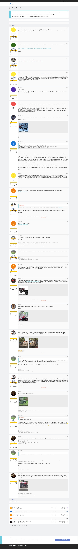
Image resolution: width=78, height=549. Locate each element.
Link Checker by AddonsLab (18, 546)
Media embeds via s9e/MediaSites (22, 547)
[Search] (68, 4)
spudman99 (63, 522)
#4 (67, 72)
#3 (67, 58)
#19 (67, 356)
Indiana (16, 315)
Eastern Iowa (15, 341)
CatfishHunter (63, 515)
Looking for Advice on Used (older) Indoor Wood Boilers (22, 511)
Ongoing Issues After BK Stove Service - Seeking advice (21, 521)
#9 (67, 173)
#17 (67, 304)
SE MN (16, 152)
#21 (67, 391)
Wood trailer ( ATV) (15, 507)
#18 (67, 330)
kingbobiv (13, 522)
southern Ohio (15, 261)
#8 (67, 141)
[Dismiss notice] (67, 11)
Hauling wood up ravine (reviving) (18, 514)
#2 (67, 43)
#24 (67, 450)
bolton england (14, 98)
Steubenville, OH (14, 289)
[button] (42, 4)
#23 (67, 436)
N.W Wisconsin (15, 84)
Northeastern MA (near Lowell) (15, 214)
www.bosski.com (60, 207)
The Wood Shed (21, 515)
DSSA (13, 512)
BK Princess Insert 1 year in (17, 518)
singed (13, 515)
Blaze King (20, 519)
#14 (67, 250)
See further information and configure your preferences (19, 541)
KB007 (13, 519)
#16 (67, 278)
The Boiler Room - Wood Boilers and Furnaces (25, 512)
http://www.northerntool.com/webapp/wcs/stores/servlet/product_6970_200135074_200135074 (35, 73)
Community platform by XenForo (18, 545)
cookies (17, 539)
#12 (67, 221)
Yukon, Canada (14, 126)
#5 (67, 87)
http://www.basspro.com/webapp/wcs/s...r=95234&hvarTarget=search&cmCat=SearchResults (34, 48)
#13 (67, 235)
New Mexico (15, 402)
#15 (67, 264)
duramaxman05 (63, 508)
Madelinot (13, 508)
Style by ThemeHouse (13, 547)
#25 (67, 473)
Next (13, 25)
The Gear (21, 508)
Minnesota (15, 199)
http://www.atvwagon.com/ (23, 191)
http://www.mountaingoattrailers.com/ (32, 281)
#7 (67, 115)
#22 (67, 415)
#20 (67, 375)
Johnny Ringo (12, 8)
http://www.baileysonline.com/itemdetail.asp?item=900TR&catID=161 (30, 60)
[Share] (66, 43)
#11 (67, 203)
